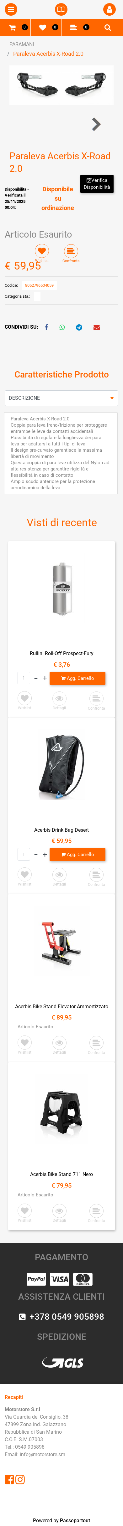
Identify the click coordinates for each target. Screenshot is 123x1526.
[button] (109, 9)
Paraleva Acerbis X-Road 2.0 (48, 53)
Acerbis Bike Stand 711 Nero (61, 1174)
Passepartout (75, 1520)
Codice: (11, 285)
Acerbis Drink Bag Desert (61, 830)
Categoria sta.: (17, 296)
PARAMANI (21, 44)
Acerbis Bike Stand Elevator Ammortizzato (61, 1007)
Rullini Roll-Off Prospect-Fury (62, 653)
